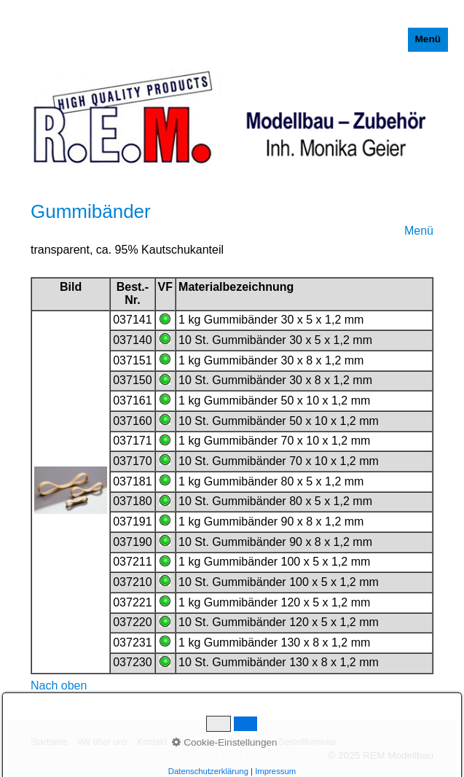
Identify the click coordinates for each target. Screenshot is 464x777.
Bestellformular (307, 742)
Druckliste (249, 742)
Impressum (198, 742)
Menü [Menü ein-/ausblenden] (428, 39)
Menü (418, 230)
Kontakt (152, 742)
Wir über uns (102, 742)
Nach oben (59, 685)
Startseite (49, 742)
